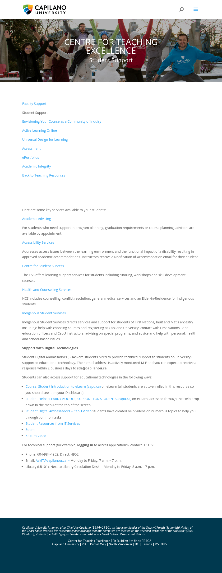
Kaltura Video (36, 435)
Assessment (31, 148)
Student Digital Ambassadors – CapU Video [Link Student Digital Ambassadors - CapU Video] (59, 411)
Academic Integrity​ (36, 166)
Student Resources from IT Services (53, 423)
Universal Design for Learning (45, 139)
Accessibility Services (38, 242)
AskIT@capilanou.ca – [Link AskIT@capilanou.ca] (53, 460)
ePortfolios (30, 157)
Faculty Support (34, 103)
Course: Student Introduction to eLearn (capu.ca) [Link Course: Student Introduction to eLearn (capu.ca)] (63, 386)
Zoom (30, 429)
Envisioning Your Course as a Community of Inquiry (61, 121)
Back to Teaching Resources (43, 175)
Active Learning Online (39, 130)
